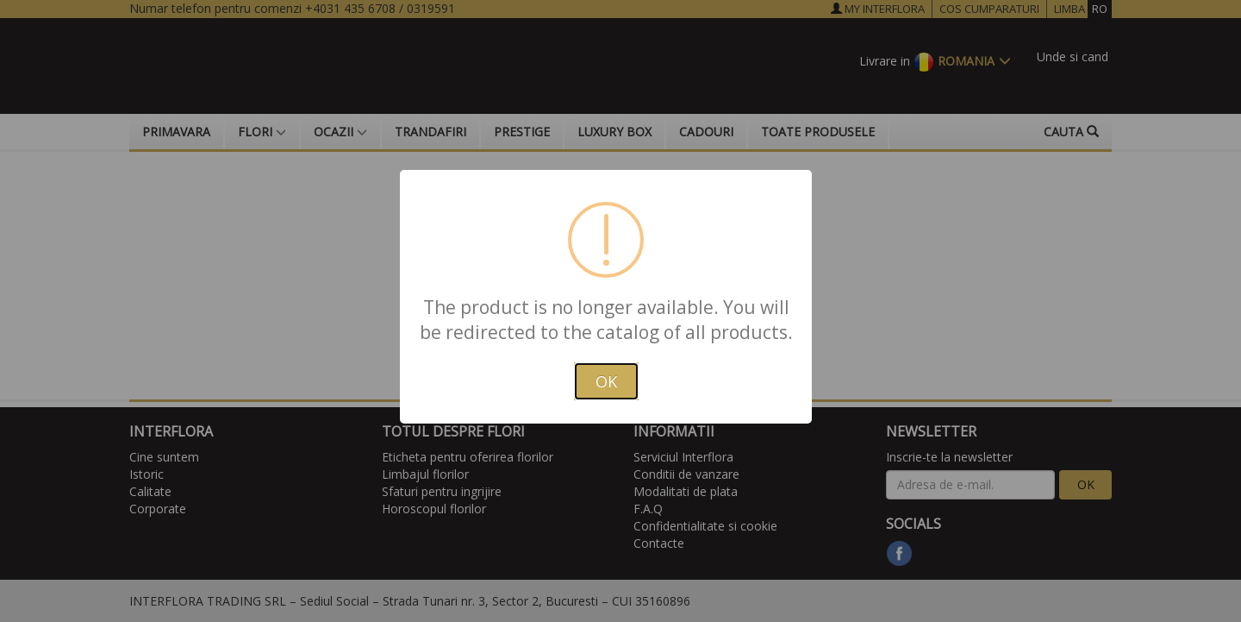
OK (606, 381)
